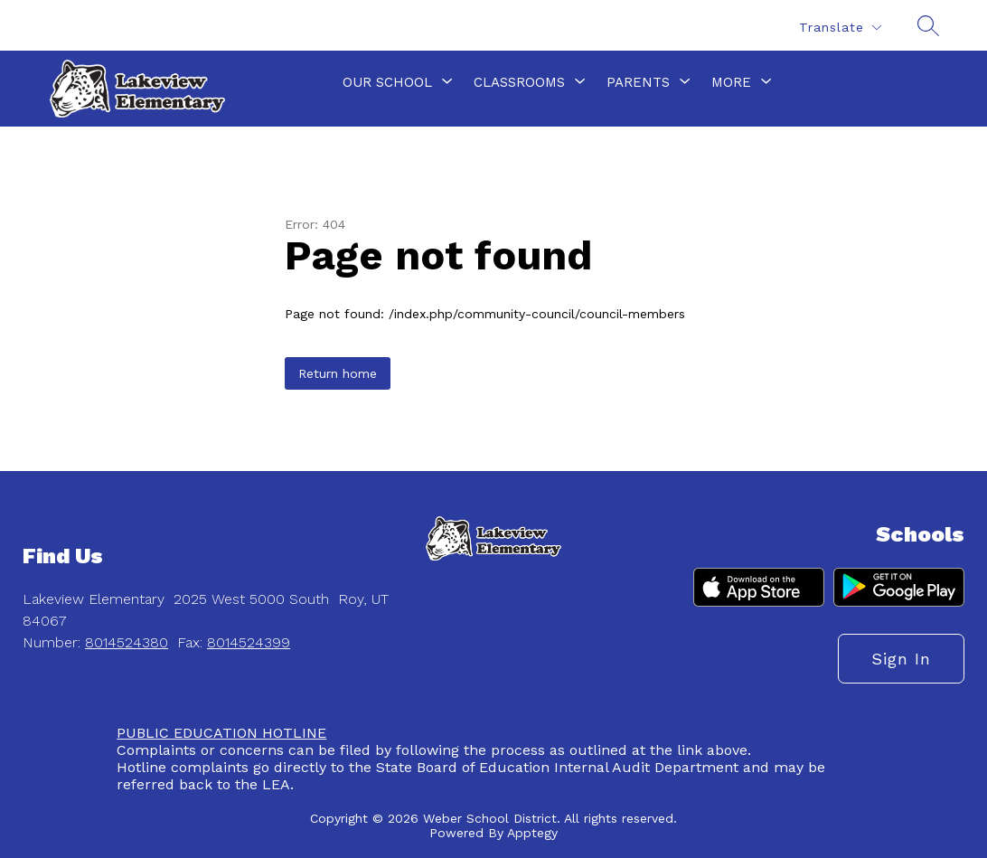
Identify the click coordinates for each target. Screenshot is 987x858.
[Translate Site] (839, 27)
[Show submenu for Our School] (387, 82)
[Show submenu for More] (731, 82)
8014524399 (248, 642)
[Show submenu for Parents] (638, 82)
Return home (337, 373)
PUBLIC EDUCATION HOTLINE (221, 732)
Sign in (901, 658)
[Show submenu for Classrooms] (519, 82)
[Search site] (928, 25)
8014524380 (126, 642)
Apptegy (532, 832)
